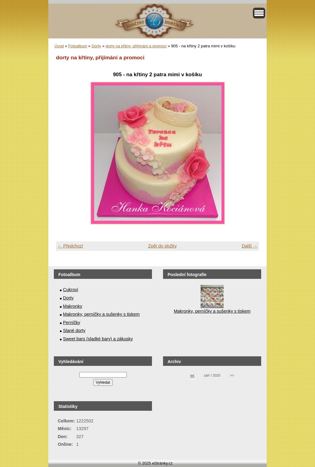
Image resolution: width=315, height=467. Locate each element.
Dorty (96, 46)
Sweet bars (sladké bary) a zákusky (98, 338)
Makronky (72, 306)
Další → (249, 245)
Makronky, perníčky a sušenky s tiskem (101, 314)
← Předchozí (70, 245)
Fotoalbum (77, 46)
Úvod (59, 46)
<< (192, 375)
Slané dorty (74, 330)
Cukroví (70, 289)
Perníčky (71, 322)
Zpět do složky (162, 245)
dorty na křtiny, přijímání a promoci (136, 46)
